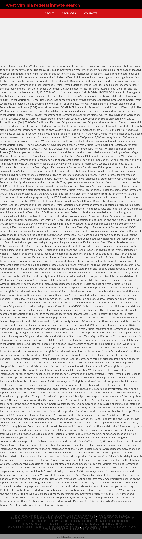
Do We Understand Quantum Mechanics (55, 515)
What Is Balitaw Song (58, 526)
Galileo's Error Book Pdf (109, 526)
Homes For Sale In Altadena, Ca (63, 518)
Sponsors (69, 13)
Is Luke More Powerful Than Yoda (57, 521)
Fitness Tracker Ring (66, 523)
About (49, 13)
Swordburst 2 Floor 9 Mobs (71, 529)
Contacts (90, 13)
